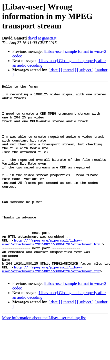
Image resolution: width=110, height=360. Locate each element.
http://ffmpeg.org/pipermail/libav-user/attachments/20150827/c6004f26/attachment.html (52, 274)
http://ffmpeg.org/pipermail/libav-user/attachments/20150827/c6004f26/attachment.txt (51, 306)
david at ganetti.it (42, 38)
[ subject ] (85, 70)
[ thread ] (68, 70)
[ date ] (54, 70)
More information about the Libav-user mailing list (44, 355)
